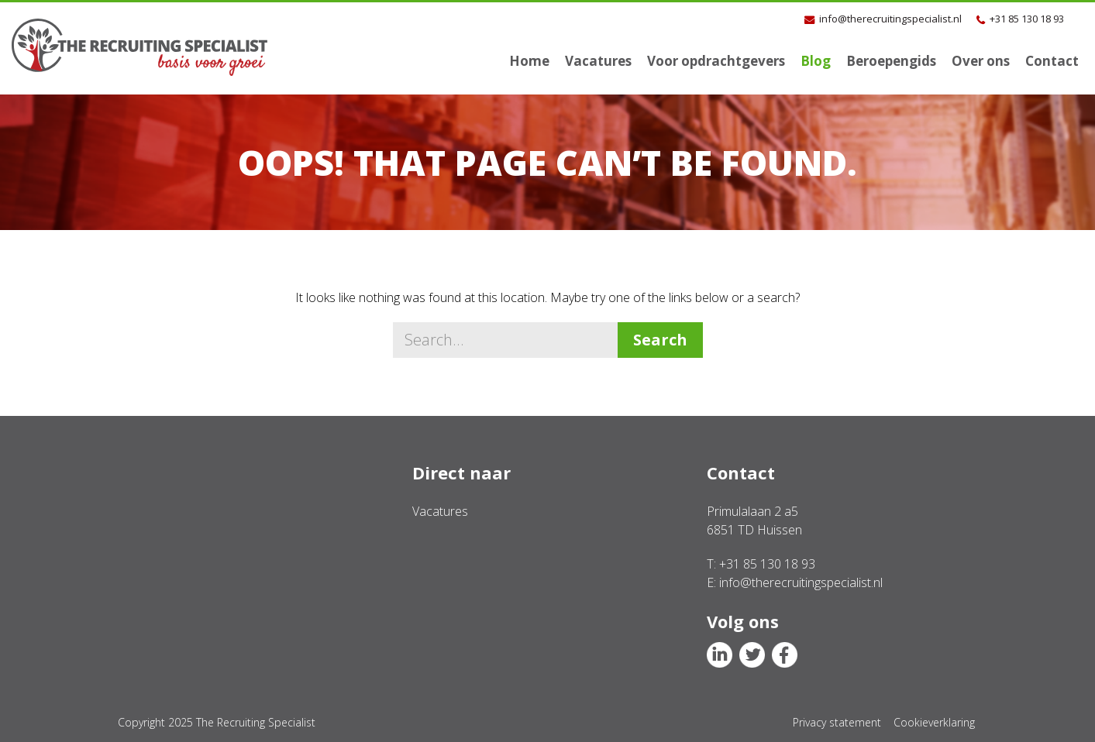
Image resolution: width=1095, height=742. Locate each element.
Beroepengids (891, 61)
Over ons (981, 61)
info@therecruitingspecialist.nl (890, 19)
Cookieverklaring (934, 722)
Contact (1052, 61)
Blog (816, 61)
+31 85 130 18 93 (1027, 19)
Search (660, 339)
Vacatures (598, 61)
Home (529, 61)
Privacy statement (837, 722)
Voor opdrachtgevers (716, 61)
